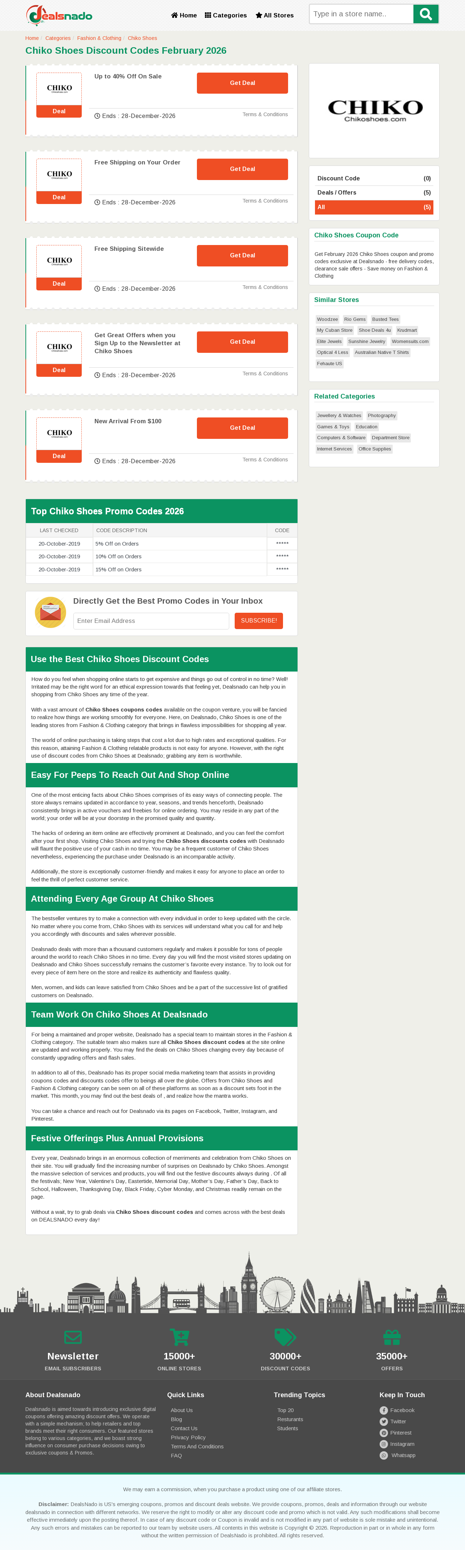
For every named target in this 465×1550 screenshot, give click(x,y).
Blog (176, 1419)
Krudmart (407, 330)
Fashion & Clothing (99, 38)
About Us (182, 1410)
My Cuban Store (334, 330)
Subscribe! (259, 620)
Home (184, 15)
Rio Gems (355, 319)
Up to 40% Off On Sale (128, 76)
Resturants (290, 1419)
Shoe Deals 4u (375, 330)
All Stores (274, 15)
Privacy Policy (188, 1437)
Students (287, 1428)
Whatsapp (398, 1455)
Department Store (390, 437)
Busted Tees (385, 319)
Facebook (397, 1410)
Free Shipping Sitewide (129, 248)
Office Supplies (375, 449)
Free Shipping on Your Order (137, 162)
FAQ (176, 1455)
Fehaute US (329, 363)
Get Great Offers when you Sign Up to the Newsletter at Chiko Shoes (137, 343)
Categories (226, 15)
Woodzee (327, 319)
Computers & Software (341, 437)
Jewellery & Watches (339, 415)
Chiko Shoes (142, 38)
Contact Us (184, 1428)
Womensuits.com (410, 341)
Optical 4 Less (332, 352)
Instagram (397, 1444)
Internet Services (334, 449)
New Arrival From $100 (127, 421)
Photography (382, 415)
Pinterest (396, 1432)
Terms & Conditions (265, 114)
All (374, 207)
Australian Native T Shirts (382, 352)
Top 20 (285, 1410)
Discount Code (374, 179)
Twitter (393, 1421)
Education (366, 426)
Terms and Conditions (197, 1446)
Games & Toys (333, 426)
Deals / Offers (374, 193)
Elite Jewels (329, 341)
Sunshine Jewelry (366, 341)
